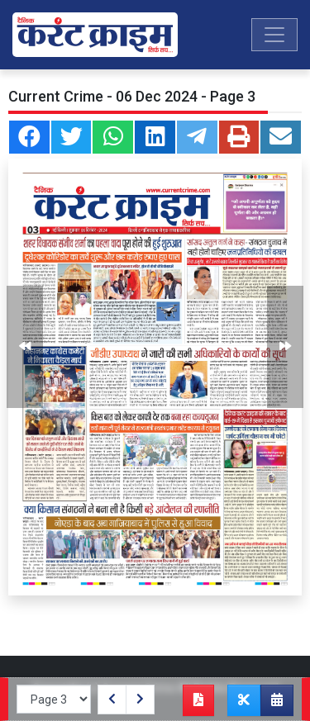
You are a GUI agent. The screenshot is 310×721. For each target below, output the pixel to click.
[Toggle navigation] (274, 34)
